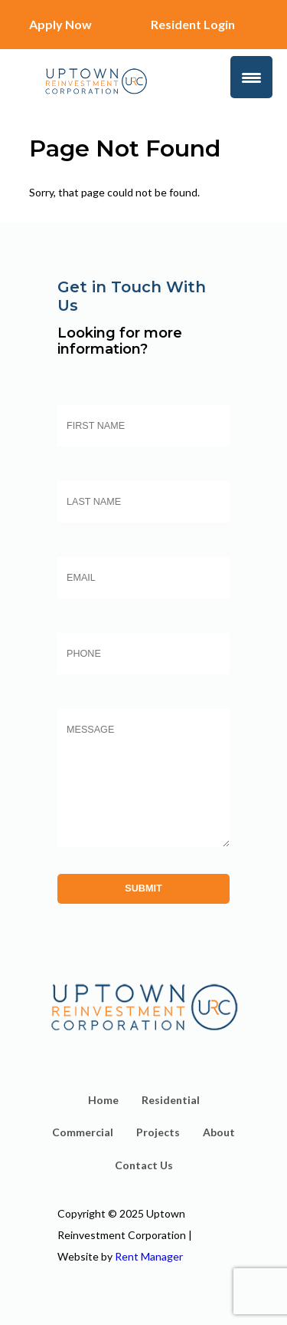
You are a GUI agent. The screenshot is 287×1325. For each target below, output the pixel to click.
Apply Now (60, 24)
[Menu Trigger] (251, 77)
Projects (158, 1132)
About (219, 1132)
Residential (171, 1099)
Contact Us (144, 1165)
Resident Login (193, 24)
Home (103, 1099)
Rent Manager (149, 1256)
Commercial (82, 1132)
